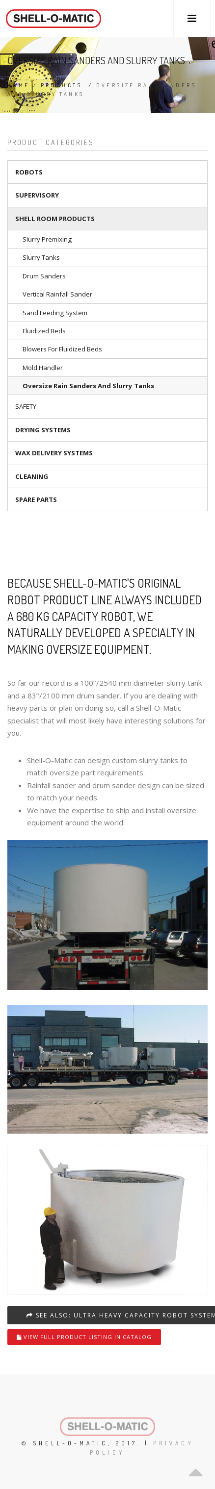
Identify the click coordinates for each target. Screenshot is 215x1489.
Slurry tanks (41, 257)
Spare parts (36, 499)
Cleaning (31, 476)
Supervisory (37, 195)
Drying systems (43, 429)
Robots (29, 172)
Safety (25, 406)
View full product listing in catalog (84, 1336)
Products (61, 85)
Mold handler (43, 367)
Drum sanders (44, 276)
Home (18, 85)
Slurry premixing (47, 239)
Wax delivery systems (54, 452)
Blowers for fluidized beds (62, 349)
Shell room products (55, 218)
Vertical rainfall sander (57, 294)
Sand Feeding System (55, 312)
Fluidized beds (44, 330)
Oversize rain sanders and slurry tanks (88, 385)
